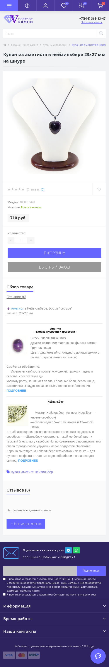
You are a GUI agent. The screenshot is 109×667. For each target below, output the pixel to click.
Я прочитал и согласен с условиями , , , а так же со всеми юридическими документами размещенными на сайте (54, 584)
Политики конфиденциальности (74, 579)
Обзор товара (20, 286)
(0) (42, 189)
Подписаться (91, 570)
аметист (27, 472)
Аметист (17, 308)
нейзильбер (44, 472)
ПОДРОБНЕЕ (16, 390)
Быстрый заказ (54, 267)
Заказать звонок (91, 22)
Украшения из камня (24, 45)
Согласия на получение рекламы (74, 594)
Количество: (17, 233)
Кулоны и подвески (55, 45)
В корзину (54, 252)
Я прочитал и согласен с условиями (51, 594)
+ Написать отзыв (26, 523)
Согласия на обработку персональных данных (36, 583)
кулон (15, 472)
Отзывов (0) (16, 296)
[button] (45, 5)
